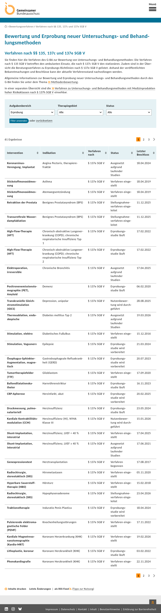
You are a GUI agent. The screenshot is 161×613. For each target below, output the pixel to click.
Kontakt (82, 609)
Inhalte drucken (17, 588)
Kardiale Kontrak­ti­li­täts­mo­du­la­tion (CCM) (22, 420)
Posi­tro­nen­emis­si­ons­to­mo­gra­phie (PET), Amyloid (22, 290)
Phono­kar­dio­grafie (19, 561)
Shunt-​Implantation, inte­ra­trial (20, 445)
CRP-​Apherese (16, 394)
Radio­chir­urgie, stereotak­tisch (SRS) (20, 474)
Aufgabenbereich (20, 106)
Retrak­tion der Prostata (22, 202)
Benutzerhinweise (110, 609)
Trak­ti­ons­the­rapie (18, 508)
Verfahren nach (94, 153)
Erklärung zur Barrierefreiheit (139, 609)
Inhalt (93, 609)
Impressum (52, 609)
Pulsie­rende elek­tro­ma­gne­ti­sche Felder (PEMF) (22, 526)
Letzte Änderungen (40, 588)
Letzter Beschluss (143, 153)
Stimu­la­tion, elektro (20, 333)
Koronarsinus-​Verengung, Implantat (21, 165)
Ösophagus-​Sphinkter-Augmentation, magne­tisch (21, 362)
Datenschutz (68, 609)
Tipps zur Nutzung (83, 588)
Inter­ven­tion (15, 153)
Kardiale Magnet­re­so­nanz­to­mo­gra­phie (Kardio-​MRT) (21, 540)
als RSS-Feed (62, 588)
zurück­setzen (44, 120)
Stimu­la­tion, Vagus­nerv (22, 344)
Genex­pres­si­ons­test (19, 462)
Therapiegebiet (67, 106)
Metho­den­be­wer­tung (64, 82)
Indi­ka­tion (49, 153)
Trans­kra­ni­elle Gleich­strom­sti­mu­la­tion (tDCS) (21, 305)
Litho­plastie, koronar (20, 551)
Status (110, 106)
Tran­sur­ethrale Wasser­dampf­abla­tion (22, 218)
